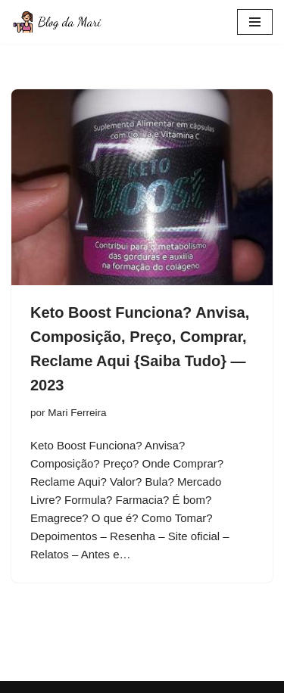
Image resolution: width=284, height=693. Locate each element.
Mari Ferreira (77, 412)
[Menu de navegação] (255, 22)
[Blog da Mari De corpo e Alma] (56, 22)
